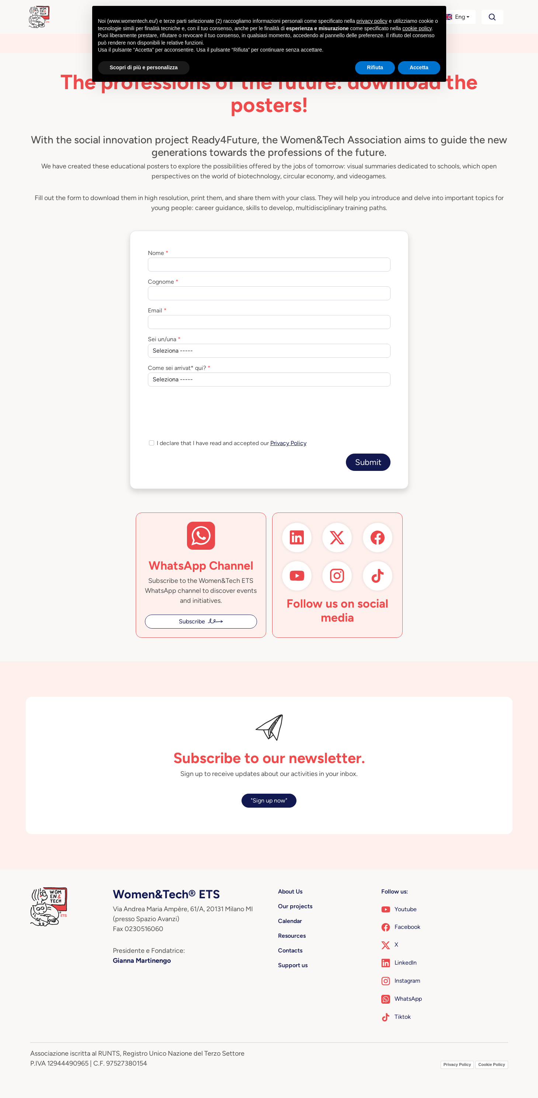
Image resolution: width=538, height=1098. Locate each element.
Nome (156, 252)
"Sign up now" (269, 800)
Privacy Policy (288, 443)
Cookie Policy (491, 1064)
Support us (293, 965)
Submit (368, 462)
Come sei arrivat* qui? (177, 367)
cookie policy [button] (416, 28)
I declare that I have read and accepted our (231, 443)
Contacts (290, 950)
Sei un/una (162, 339)
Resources (292, 935)
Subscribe (192, 621)
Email (155, 310)
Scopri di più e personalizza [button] (144, 67)
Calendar (290, 920)
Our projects (295, 906)
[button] (456, 17)
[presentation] (204, 406)
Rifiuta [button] (375, 67)
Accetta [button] (419, 67)
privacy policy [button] (372, 21)
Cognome (161, 281)
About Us (290, 891)
